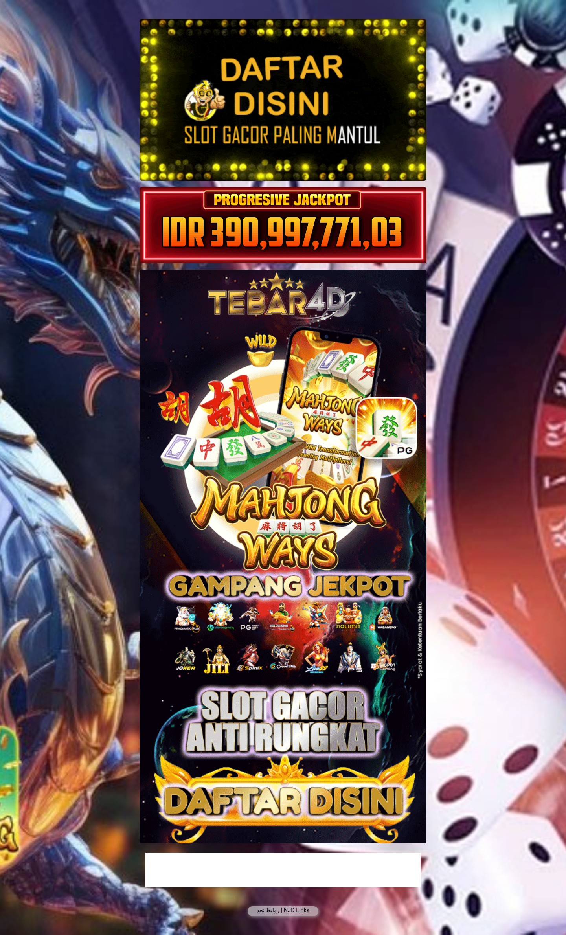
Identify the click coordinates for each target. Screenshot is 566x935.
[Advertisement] (283, 870)
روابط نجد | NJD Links (283, 910)
